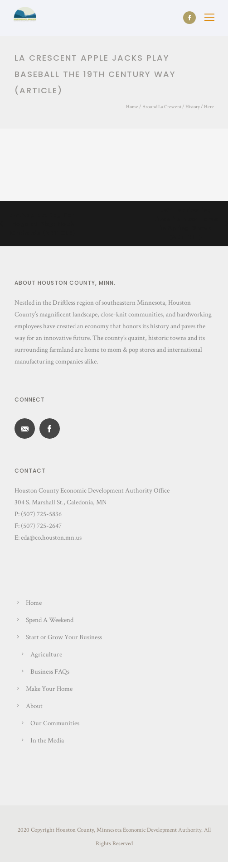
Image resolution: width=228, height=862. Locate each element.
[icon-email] (27, 428)
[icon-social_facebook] (189, 17)
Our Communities (54, 723)
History (192, 107)
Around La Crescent (161, 107)
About (34, 706)
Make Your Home (49, 689)
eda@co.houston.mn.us (51, 537)
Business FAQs (49, 671)
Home (132, 107)
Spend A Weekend (49, 620)
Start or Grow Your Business (64, 637)
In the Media (47, 740)
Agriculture (46, 654)
